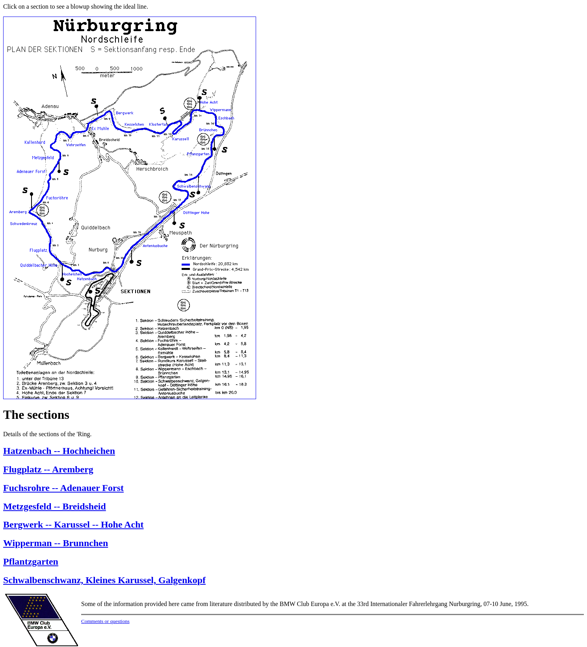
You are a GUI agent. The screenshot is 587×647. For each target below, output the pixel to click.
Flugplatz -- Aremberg (48, 469)
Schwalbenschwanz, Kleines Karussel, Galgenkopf (104, 580)
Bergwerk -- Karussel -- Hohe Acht (73, 524)
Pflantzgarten (30, 561)
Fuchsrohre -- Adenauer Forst (63, 488)
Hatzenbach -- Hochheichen (59, 451)
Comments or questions (105, 621)
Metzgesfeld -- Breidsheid (54, 506)
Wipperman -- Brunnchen (55, 543)
